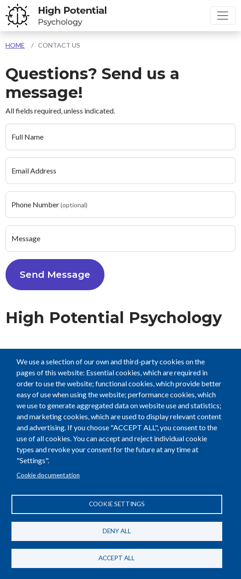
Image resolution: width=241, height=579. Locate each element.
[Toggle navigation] (223, 15)
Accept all (117, 558)
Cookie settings (117, 504)
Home (15, 45)
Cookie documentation (48, 475)
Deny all (117, 531)
